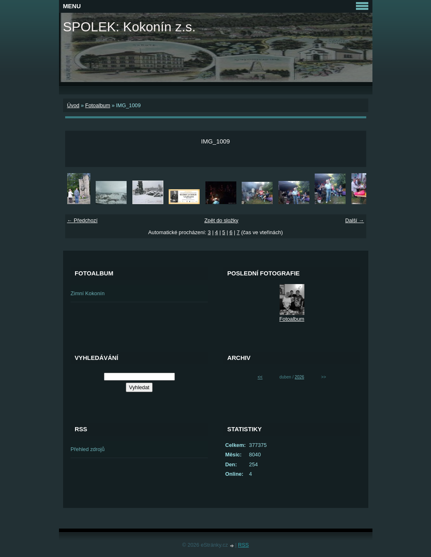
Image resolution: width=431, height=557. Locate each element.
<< (260, 377)
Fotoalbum (97, 105)
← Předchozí (82, 220)
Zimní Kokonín (88, 293)
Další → (354, 220)
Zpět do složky (221, 220)
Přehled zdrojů (88, 449)
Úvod (73, 105)
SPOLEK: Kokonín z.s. (129, 26)
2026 (299, 377)
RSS (243, 545)
